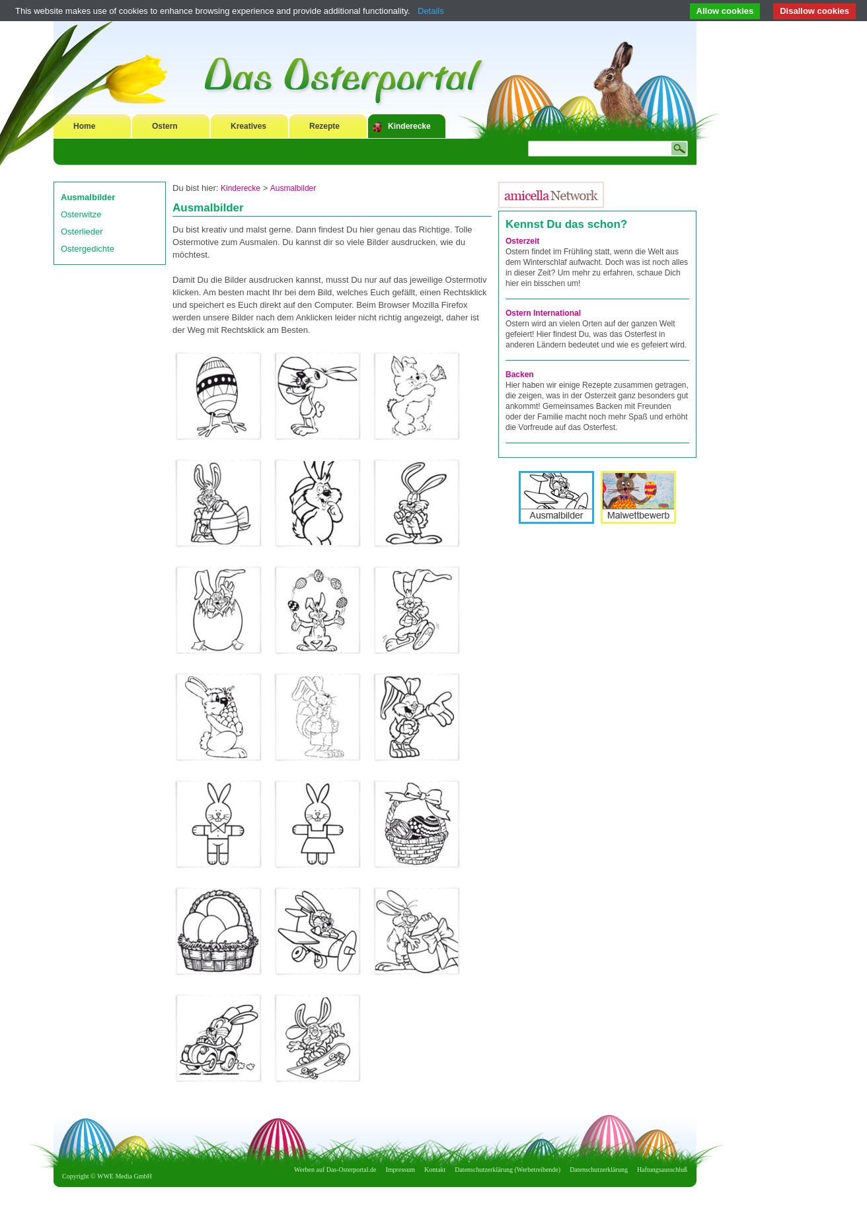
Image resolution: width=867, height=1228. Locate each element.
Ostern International (543, 313)
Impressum (400, 1169)
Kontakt (434, 1169)
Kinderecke (409, 126)
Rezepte (324, 126)
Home (84, 126)
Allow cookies (725, 11)
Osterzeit (522, 241)
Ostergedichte (87, 249)
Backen (520, 374)
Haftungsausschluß (662, 1169)
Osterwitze (81, 214)
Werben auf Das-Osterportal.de (335, 1169)
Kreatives (248, 126)
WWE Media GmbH (124, 1176)
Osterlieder (82, 231)
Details (431, 11)
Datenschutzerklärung (599, 1169)
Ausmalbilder (88, 197)
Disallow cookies (814, 11)
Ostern (165, 126)
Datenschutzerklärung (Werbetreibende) (507, 1169)
